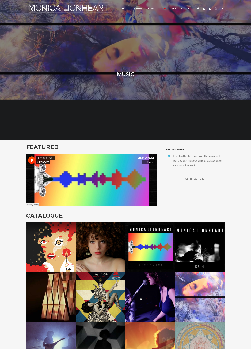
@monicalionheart (184, 165)
